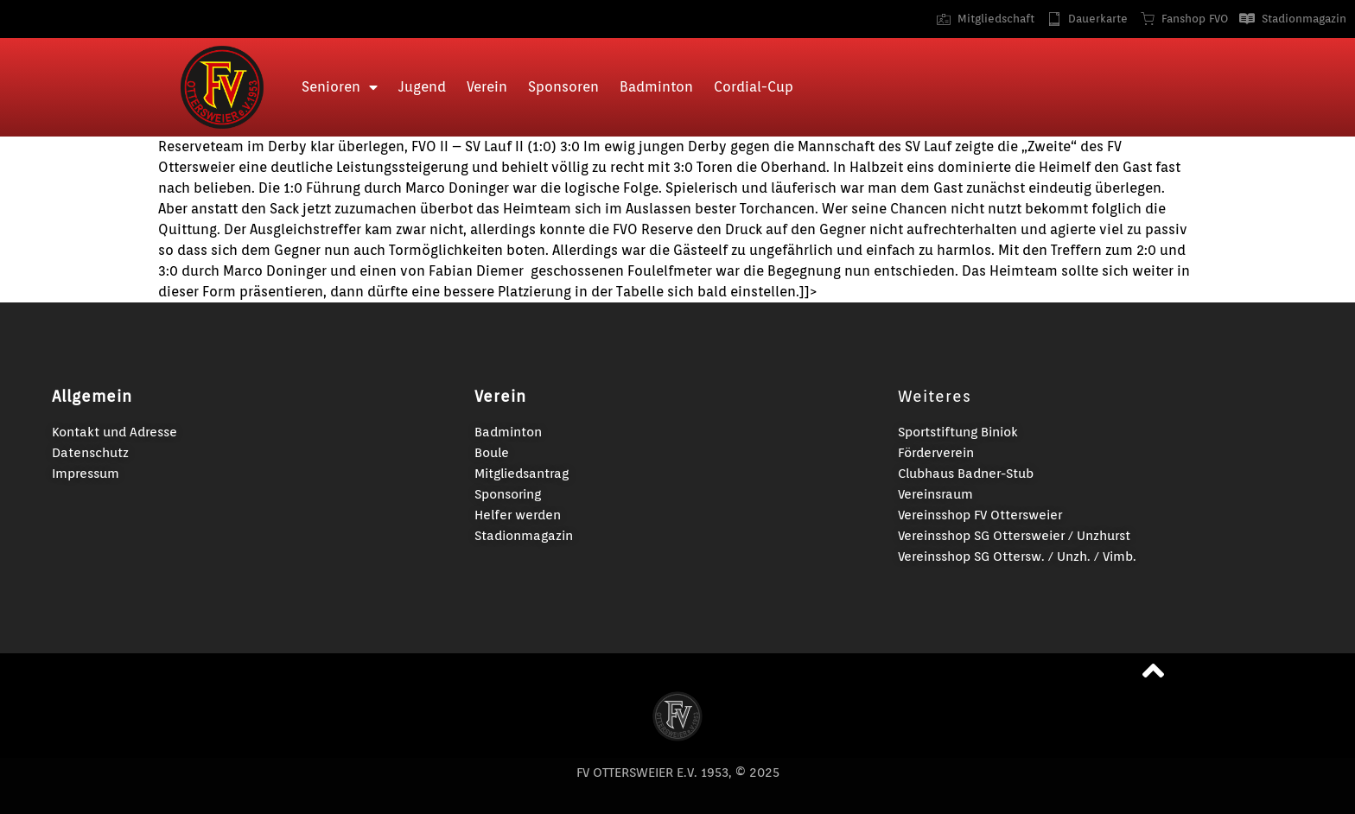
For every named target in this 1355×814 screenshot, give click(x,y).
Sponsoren (563, 87)
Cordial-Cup (753, 87)
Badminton (656, 87)
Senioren (340, 87)
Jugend (422, 87)
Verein (487, 87)
